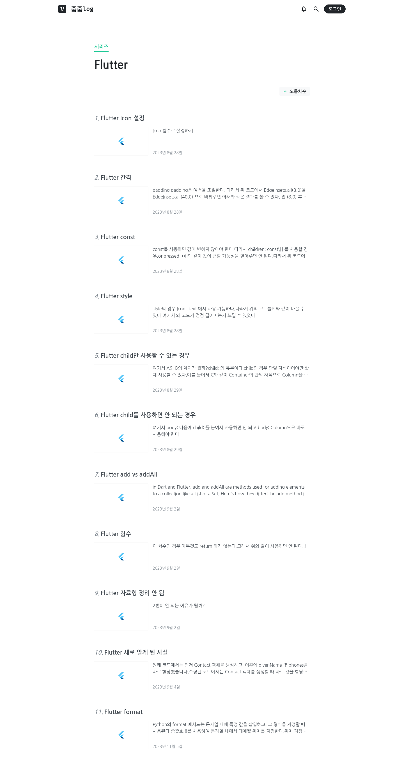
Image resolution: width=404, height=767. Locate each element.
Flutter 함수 (116, 534)
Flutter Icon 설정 (122, 118)
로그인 (335, 9)
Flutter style (116, 296)
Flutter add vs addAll (129, 474)
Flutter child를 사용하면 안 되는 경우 (148, 415)
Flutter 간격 (116, 178)
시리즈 (101, 46)
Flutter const (118, 237)
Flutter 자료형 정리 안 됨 (132, 593)
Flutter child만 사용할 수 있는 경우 (145, 356)
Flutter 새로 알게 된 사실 (136, 652)
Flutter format (123, 712)
